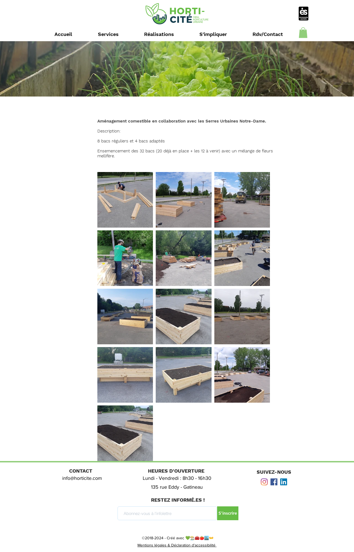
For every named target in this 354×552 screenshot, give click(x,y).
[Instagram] (264, 481)
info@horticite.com (82, 478)
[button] (303, 32)
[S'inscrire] (227, 513)
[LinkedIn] (283, 481)
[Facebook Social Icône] (273, 481)
